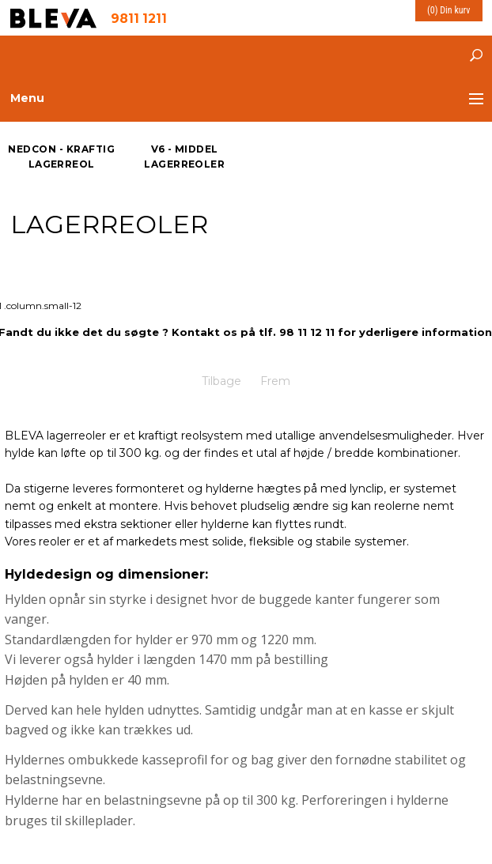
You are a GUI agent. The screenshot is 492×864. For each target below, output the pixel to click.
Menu (27, 98)
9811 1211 (139, 17)
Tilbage (221, 381)
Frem (275, 381)
